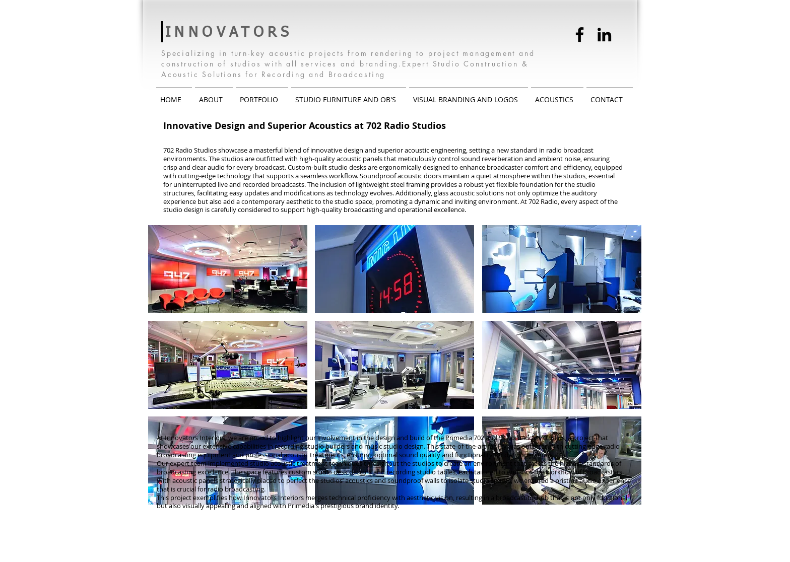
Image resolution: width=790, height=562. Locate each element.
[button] (227, 269)
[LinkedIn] (604, 34)
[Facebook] (579, 34)
